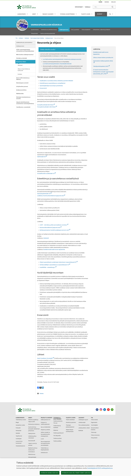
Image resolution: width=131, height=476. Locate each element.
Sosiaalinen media (20, 425)
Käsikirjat (27, 38)
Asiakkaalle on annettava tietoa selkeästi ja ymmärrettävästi (56, 80)
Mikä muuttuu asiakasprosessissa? (25, 54)
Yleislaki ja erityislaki (21, 58)
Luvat (42, 439)
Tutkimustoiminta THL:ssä (57, 422)
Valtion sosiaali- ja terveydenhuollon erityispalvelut (45, 434)
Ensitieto (20, 74)
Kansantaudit (31, 440)
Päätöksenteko (20, 93)
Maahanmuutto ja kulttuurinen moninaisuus (32, 449)
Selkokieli (20, 65)
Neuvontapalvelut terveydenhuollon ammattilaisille (45, 443)
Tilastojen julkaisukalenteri (70, 426)
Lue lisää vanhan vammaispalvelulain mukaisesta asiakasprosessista (62, 59)
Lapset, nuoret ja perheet (32, 444)
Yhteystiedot (79, 7)
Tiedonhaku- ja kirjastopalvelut (45, 449)
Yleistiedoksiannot (20, 446)
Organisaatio (94, 422)
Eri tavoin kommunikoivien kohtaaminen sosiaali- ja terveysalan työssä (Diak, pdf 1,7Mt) (103, 72)
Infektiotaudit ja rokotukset (32, 437)
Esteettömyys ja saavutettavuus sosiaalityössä (52, 83)
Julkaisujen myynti (83, 419)
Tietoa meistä (94, 419)
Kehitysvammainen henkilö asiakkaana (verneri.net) (55, 230)
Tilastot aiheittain (70, 419)
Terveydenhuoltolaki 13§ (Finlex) (47, 107)
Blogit (17, 422)
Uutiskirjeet (18, 438)
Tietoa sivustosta (95, 435)
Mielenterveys (31, 454)
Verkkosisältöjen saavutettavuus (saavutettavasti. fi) (55, 265)
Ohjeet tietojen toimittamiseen (70, 430)
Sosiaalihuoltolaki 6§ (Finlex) (46, 105)
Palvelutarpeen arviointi (22, 83)
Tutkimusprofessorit (58, 433)
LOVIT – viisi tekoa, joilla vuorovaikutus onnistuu (54, 225)
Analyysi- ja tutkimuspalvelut (45, 423)
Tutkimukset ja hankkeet (57, 426)
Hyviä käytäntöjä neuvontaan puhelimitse (51, 85)
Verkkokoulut (44, 452)
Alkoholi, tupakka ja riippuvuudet (33, 420)
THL (16, 38)
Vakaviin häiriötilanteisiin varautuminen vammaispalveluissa (25, 102)
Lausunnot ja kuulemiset (19, 442)
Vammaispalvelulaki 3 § (44, 193)
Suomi (100, 2)
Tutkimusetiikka (57, 441)
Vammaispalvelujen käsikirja (46, 24)
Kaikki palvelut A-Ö (45, 419)
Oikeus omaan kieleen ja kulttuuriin (24, 69)
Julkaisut (21, 38)
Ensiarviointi (43, 88)
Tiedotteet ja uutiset (21, 419)
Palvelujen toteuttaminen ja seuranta (23, 97)
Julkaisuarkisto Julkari (84, 428)
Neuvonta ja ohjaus (21, 61)
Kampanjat (18, 430)
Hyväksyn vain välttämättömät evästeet (76, 473)
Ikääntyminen (31, 433)
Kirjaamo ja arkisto (45, 429)
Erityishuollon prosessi (22, 86)
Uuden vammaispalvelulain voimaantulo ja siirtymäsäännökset (25, 50)
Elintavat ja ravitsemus (34, 424)
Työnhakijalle (94, 425)
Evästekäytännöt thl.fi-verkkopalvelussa (99, 468)
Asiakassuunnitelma (21, 90)
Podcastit (18, 428)
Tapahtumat (19, 436)
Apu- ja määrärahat (45, 427)
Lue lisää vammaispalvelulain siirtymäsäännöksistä (57, 63)
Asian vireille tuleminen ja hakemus (22, 78)
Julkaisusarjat (81, 422)
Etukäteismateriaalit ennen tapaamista (54, 249)
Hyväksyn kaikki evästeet (50, 473)
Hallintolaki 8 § (42, 156)
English (113, 2)
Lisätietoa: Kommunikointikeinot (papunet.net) (51, 195)
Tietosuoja (93, 432)
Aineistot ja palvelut (71, 422)
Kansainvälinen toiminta (95, 428)
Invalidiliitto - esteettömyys (48, 267)
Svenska (107, 2)
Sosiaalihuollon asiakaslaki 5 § (46, 173)
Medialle (87, 7)
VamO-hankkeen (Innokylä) (45, 358)
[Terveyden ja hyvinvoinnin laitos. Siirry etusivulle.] (34, 410)
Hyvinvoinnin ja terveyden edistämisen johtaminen (34, 428)
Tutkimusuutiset (57, 438)
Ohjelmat (55, 430)
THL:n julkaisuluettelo (83, 425)
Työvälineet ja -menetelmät (23, 107)
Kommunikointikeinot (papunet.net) (50, 227)
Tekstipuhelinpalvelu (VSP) (101, 66)
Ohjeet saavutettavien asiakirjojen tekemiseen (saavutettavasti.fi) (59, 262)
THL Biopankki (57, 435)
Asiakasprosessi (49, 38)
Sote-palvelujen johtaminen (32, 458)
